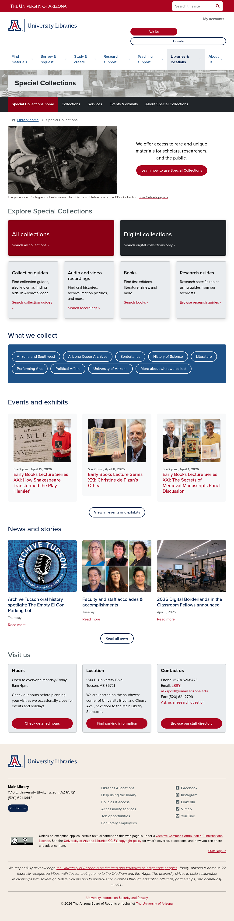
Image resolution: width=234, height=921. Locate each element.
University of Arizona (110, 368)
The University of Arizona (154, 904)
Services (95, 104)
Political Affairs (68, 368)
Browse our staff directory (192, 723)
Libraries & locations (180, 59)
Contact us (172, 670)
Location (95, 670)
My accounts (213, 19)
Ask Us (154, 32)
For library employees (119, 823)
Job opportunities (115, 816)
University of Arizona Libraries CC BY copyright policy (102, 841)
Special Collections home (33, 104)
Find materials (19, 59)
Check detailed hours (42, 723)
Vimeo (186, 809)
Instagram (189, 795)
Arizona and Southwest (36, 356)
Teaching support (145, 59)
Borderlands (130, 356)
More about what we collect (163, 368)
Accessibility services (118, 809)
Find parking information (117, 723)
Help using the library (118, 795)
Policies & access (115, 802)
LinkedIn (188, 802)
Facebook (189, 788)
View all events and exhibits (117, 512)
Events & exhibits (124, 104)
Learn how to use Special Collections (171, 170)
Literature (204, 356)
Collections (71, 104)
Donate (178, 41)
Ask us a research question (183, 702)
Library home (28, 120)
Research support (111, 59)
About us (214, 59)
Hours (18, 670)
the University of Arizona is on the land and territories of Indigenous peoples (116, 868)
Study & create (80, 59)
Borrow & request (48, 59)
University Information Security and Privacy (117, 898)
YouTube (188, 816)
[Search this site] (192, 6)
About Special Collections (166, 104)
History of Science (168, 356)
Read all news (117, 638)
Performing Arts (29, 368)
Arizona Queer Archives (87, 356)
